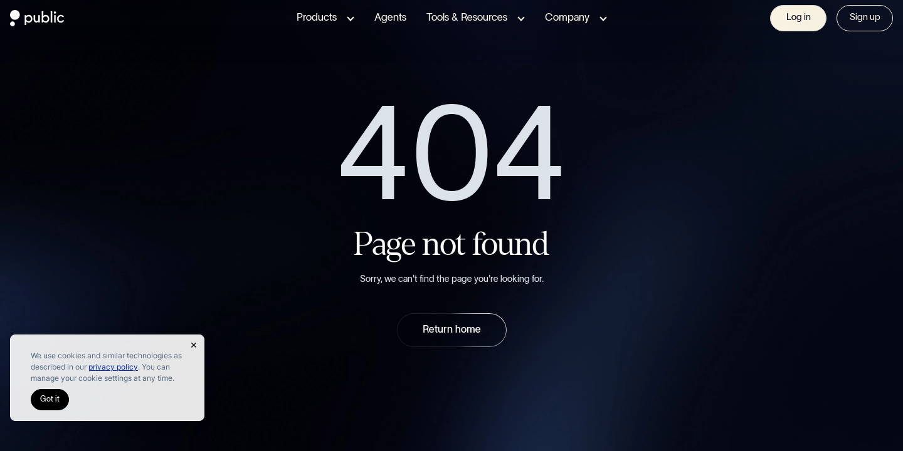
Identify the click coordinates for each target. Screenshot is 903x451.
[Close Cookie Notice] (193, 345)
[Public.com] (37, 22)
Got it (49, 399)
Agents (389, 18)
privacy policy (125, 366)
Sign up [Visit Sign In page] (864, 18)
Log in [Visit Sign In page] (798, 18)
